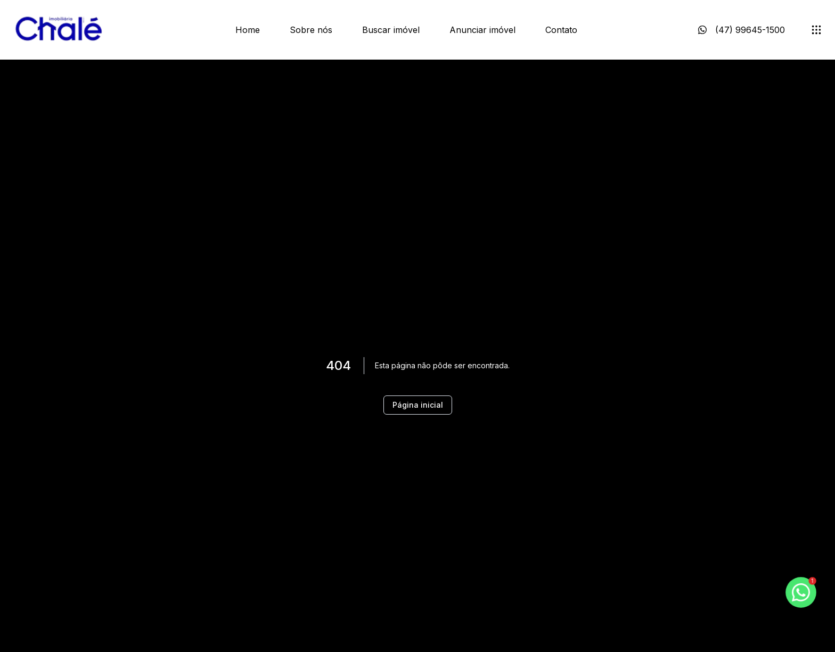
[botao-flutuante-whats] (800, 592)
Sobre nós (311, 29)
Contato (561, 29)
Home (247, 29)
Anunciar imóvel (482, 29)
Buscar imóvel (391, 29)
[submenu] (816, 30)
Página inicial (417, 404)
